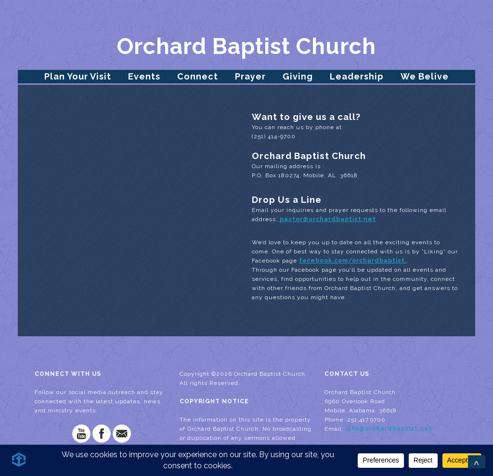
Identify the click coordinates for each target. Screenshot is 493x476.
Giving (298, 76)
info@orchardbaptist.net (388, 428)
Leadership (357, 76)
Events (144, 76)
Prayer (250, 76)
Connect (197, 76)
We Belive (425, 76)
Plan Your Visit (77, 76)
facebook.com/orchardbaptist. (353, 260)
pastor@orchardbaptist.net (327, 219)
